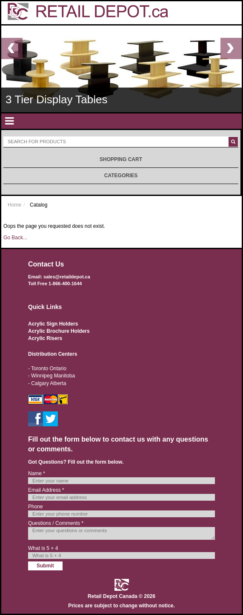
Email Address (46, 490)
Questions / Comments (55, 523)
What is (43, 548)
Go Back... (15, 238)
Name (36, 473)
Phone (35, 507)
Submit (45, 566)
